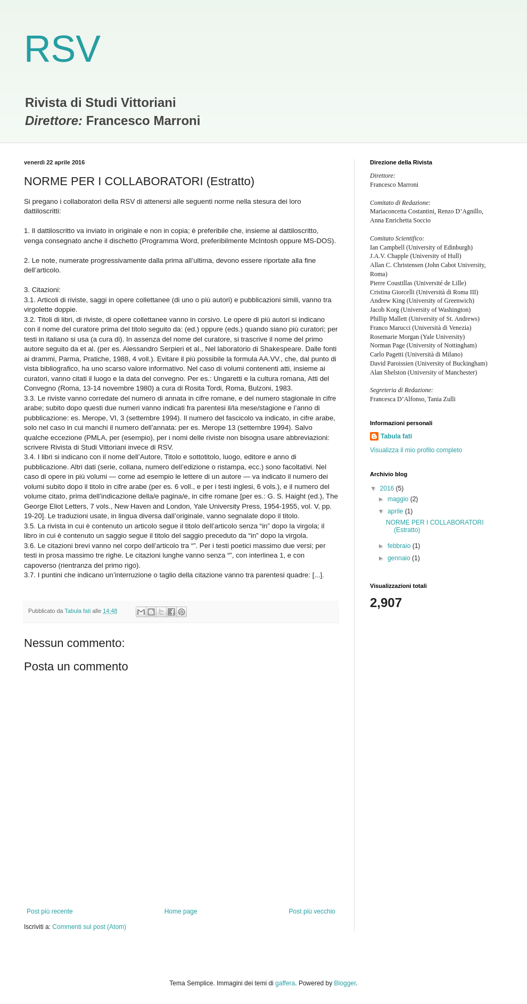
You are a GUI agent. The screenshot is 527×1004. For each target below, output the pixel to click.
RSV (62, 49)
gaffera (285, 983)
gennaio (400, 558)
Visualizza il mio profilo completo (416, 450)
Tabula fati (396, 436)
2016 (388, 488)
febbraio (400, 546)
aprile (396, 511)
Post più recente (50, 911)
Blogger (345, 983)
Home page (180, 911)
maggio (399, 499)
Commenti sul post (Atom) (89, 927)
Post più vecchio (312, 911)
